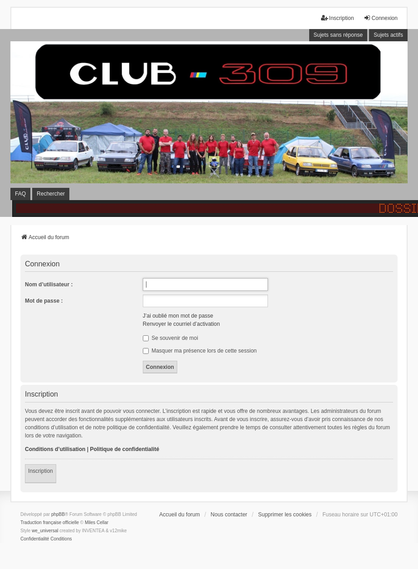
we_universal (45, 530)
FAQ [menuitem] (20, 194)
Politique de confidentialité (124, 449)
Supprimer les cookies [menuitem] (284, 514)
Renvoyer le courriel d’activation (181, 324)
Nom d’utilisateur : (49, 284)
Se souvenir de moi (170, 338)
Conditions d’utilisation (55, 449)
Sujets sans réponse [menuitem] (338, 35)
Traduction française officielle (49, 522)
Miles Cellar (96, 522)
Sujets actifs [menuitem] (388, 35)
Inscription (40, 471)
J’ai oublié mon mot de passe (178, 316)
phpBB (58, 514)
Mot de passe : (44, 301)
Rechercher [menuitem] (51, 194)
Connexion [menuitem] (381, 18)
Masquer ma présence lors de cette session (200, 351)
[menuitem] (34, 539)
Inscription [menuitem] (337, 18)
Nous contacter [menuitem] (229, 514)
